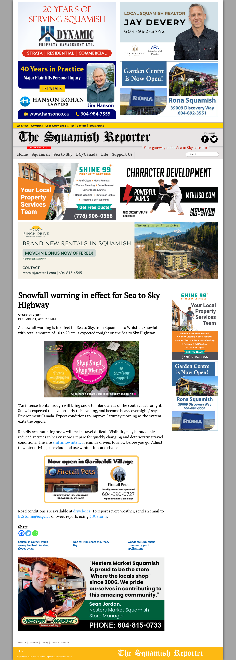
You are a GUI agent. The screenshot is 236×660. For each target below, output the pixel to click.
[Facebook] (21, 533)
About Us (22, 643)
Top (20, 651)
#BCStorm (98, 516)
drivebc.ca (81, 511)
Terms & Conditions (60, 643)
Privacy (45, 643)
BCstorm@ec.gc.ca (34, 516)
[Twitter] (28, 533)
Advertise (34, 643)
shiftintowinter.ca (68, 442)
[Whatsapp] (35, 533)
